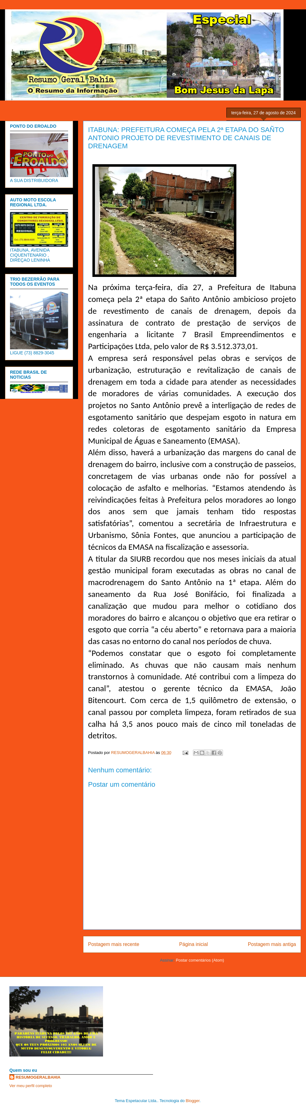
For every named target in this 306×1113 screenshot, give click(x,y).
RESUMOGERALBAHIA (38, 1077)
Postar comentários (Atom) (200, 960)
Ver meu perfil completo (30, 1085)
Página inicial (193, 944)
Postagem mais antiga (272, 944)
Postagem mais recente (113, 944)
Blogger (193, 1100)
